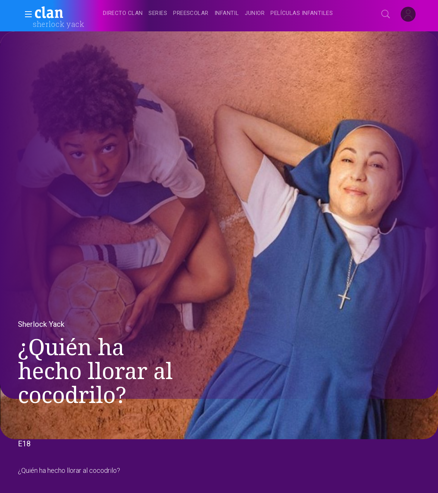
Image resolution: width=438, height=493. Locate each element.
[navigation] (227, 13)
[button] (26, 14)
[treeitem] (123, 13)
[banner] (67, 13)
